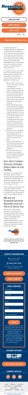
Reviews (17, 389)
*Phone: (7, 308)
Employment (8, 389)
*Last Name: (8, 295)
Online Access (10, 393)
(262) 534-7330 (14, 19)
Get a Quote (7, 386)
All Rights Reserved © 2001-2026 (19, 393)
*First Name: (8, 289)
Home (6, 384)
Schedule (20, 384)
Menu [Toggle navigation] (21, 35)
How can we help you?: (11, 314)
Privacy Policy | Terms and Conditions (14, 394)
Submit (14, 322)
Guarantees (14, 388)
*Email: (7, 301)
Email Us (13, 384)
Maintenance (17, 386)
